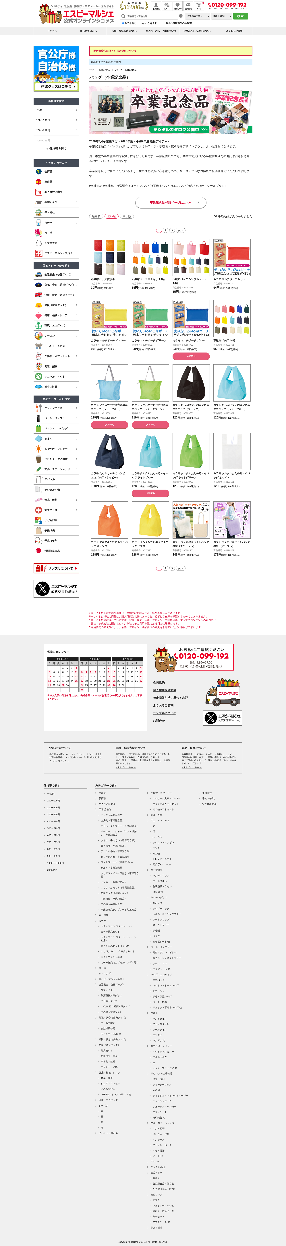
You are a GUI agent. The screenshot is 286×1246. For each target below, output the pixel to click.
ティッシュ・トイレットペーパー (170, 1095)
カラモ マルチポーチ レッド (231, 279)
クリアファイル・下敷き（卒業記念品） (120, 875)
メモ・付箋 (159, 1150)
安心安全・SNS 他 (111, 1034)
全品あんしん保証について (197, 31)
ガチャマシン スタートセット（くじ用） (119, 939)
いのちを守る (108, 1089)
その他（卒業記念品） (113, 904)
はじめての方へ (88, 31)
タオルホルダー (161, 1057)
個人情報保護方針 (164, 690)
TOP (91, 70)
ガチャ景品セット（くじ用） (116, 946)
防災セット (107, 1050)
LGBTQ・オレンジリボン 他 (116, 1094)
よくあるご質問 (234, 31)
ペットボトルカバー (163, 1051)
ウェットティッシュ (163, 1205)
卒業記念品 (105, 70)
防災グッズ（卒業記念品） (115, 893)
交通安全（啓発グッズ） (112, 984)
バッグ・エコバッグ (161, 974)
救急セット (159, 1216)
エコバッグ (159, 980)
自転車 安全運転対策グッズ (115, 1006)
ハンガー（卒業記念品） (114, 882)
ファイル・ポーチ (162, 1145)
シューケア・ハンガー (164, 1106)
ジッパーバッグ (161, 908)
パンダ (156, 848)
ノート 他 (158, 1156)
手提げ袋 (207, 793)
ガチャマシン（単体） (113, 957)
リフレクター (108, 990)
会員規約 (159, 682)
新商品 (102, 798)
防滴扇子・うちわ (162, 886)
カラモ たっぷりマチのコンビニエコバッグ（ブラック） (190, 408)
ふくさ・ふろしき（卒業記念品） (118, 887)
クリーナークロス (162, 1084)
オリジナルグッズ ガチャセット (118, 951)
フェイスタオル (161, 1024)
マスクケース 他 (161, 1222)
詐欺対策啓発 (108, 1028)
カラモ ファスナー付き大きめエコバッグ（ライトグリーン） (150, 408)
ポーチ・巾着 (160, 1002)
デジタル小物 (158, 1167)
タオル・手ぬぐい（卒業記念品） (118, 840)
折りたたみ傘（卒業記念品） (116, 856)
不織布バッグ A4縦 (225, 340)
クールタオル (160, 881)
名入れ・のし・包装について (161, 31)
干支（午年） (209, 798)
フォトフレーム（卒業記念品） (117, 862)
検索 (240, 16)
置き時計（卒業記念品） (114, 845)
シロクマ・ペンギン (163, 842)
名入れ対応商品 (107, 804)
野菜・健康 (107, 1078)
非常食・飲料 (108, 1061)
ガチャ (102, 920)
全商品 (102, 793)
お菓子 (156, 1178)
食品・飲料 (157, 1172)
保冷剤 (156, 930)
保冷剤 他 (158, 892)
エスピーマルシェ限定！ (112, 979)
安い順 (111, 216)
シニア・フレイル (110, 1083)
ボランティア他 (109, 1067)
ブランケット (160, 1112)
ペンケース (159, 1139)
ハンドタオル (160, 1018)
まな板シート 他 (161, 941)
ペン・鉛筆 (159, 1128)
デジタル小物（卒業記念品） (116, 851)
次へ (180, 230)
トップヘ (52, 31)
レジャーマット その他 (165, 1068)
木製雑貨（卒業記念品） (114, 898)
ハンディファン (161, 875)
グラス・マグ (160, 963)
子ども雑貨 (157, 1227)
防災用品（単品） (110, 1056)
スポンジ (157, 903)
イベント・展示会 (108, 1133)
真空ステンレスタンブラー (167, 958)
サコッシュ (159, 991)
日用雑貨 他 (159, 1117)
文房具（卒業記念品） (113, 820)
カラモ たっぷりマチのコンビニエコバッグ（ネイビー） (109, 481)
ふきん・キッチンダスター (167, 914)
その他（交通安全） (111, 1012)
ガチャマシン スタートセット (116, 926)
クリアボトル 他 (161, 969)
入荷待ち (191, 356)
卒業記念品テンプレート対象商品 (118, 909)
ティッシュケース (162, 1101)
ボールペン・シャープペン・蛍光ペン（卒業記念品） (120, 833)
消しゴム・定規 (161, 1134)
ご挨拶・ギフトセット (162, 793)
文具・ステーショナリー (164, 1123)
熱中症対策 (157, 870)
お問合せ (159, 720)
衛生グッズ (157, 1194)
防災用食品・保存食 (163, 1183)
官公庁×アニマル (162, 864)
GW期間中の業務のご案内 (106, 62)
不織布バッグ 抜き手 (104, 279)
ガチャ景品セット (110, 931)
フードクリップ (161, 919)
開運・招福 (157, 815)
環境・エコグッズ (108, 1100)
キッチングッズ (159, 897)
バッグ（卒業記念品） (113, 815)
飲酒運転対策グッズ (111, 995)
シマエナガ (105, 973)
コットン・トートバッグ (166, 985)
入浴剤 (156, 1090)
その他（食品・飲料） (164, 1189)
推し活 (102, 968)
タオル (154, 1013)
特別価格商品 (209, 804)
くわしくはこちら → (59, 761)
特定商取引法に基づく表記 (170, 697)
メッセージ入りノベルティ (167, 798)
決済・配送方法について (125, 31)
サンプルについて (164, 713)
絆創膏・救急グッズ (163, 1211)
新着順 (96, 216)
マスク (156, 1200)
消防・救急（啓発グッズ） (113, 1039)
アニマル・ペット (160, 820)
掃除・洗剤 (159, 1079)
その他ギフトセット (163, 809)
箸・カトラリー (161, 925)
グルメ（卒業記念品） (113, 867)
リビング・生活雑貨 (161, 1073)
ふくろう (157, 837)
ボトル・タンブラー (161, 947)
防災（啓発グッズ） (109, 1045)
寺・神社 (103, 915)
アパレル (155, 1161)
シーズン (103, 1105)
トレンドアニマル (162, 859)
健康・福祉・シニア (109, 1072)
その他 (156, 853)
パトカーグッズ (109, 1001)
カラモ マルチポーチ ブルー (191, 340)
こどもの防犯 (108, 1023)
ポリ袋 (156, 936)
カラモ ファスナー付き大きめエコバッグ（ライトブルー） (109, 408)
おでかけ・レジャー (161, 1046)
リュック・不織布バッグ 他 (167, 1007)
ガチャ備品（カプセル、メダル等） (120, 962)
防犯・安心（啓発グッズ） (113, 1017)
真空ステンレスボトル (164, 952)
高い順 (127, 216)
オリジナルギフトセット (166, 804)
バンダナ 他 (159, 1040)
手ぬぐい (157, 1035)
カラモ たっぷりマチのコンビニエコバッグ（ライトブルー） (231, 408)
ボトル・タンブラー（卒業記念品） (120, 826)
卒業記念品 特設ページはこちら (171, 202)
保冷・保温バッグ (162, 996)
